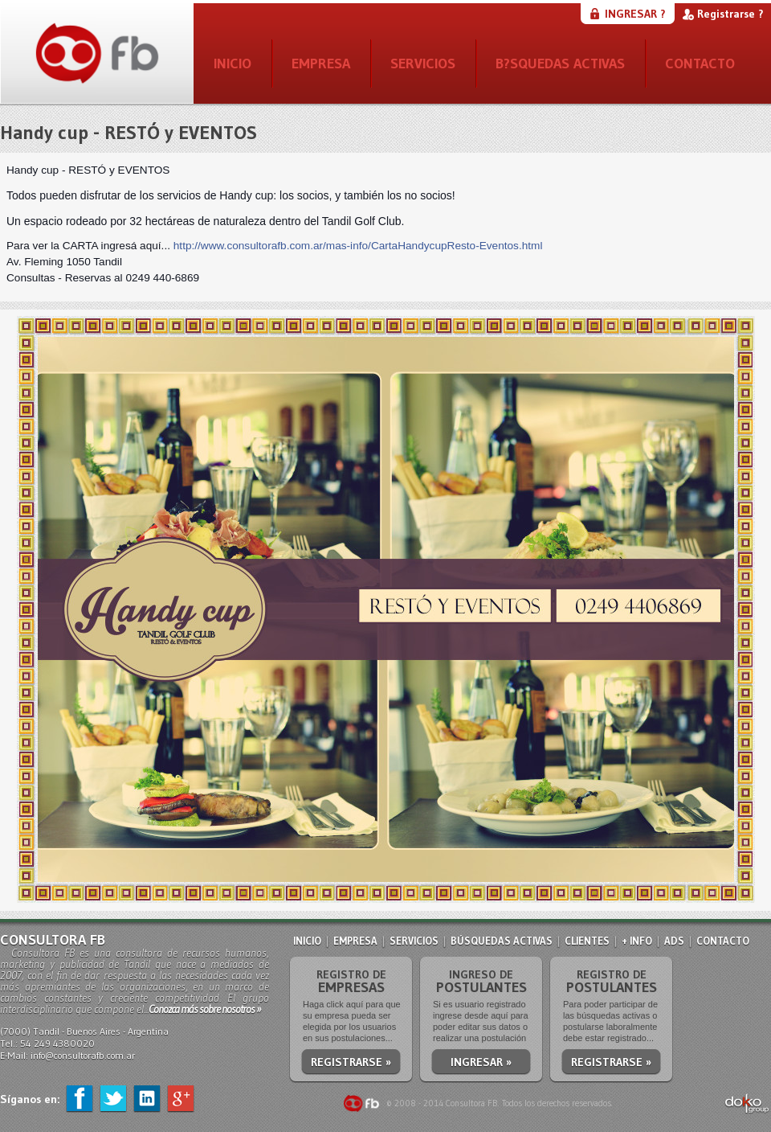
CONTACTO (700, 63)
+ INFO (637, 940)
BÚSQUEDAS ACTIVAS (502, 940)
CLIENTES (587, 940)
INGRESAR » (481, 1062)
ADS (674, 940)
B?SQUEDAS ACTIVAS (560, 63)
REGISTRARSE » (351, 1062)
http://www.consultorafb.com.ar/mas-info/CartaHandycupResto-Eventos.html (358, 246)
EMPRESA (321, 63)
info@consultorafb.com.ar (83, 1055)
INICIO (232, 63)
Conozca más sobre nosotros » (204, 1009)
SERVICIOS (422, 63)
